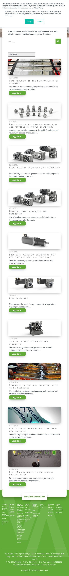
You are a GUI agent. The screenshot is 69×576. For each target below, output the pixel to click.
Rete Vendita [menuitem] (59, 509)
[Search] (31, 42)
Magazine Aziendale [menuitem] (35, 516)
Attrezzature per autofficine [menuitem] (21, 518)
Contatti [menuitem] (58, 504)
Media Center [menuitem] (36, 513)
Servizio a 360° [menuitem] (27, 506)
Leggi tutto (16, 93)
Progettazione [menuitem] (28, 512)
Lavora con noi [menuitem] (5, 523)
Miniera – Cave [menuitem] (19, 539)
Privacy (44, 565)
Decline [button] (39, 21)
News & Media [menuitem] (35, 505)
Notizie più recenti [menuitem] (35, 507)
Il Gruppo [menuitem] (4, 504)
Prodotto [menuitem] (50, 512)
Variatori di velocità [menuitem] (12, 512)
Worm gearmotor (18, 298)
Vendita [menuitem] (27, 515)
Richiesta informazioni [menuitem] (59, 506)
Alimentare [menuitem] (20, 513)
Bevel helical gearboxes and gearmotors (34, 168)
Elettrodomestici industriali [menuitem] (21, 530)
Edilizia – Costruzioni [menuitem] (20, 527)
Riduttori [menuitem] (11, 509)
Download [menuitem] (51, 504)
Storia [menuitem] (3, 512)
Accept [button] (29, 21)
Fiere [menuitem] (41, 504)
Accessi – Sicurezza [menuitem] (20, 510)
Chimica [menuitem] (19, 525)
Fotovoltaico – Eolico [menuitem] (21, 533)
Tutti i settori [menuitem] (20, 507)
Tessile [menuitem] (19, 542)
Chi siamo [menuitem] (4, 507)
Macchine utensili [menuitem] (19, 536)
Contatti (34, 559)
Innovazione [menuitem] (5, 521)
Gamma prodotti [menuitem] (11, 506)
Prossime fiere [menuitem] (42, 506)
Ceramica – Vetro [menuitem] (20, 522)
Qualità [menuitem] (4, 518)
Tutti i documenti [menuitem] (51, 506)
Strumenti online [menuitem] (27, 520)
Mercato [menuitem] (50, 515)
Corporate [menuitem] (50, 509)
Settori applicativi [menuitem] (20, 505)
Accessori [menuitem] (12, 515)
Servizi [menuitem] (27, 504)
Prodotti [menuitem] (11, 504)
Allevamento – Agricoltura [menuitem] (20, 516)
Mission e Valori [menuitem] (4, 509)
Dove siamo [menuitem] (59, 512)
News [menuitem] (34, 510)
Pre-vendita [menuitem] (28, 509)
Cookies (52, 565)
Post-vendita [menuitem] (28, 518)
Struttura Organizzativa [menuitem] (5, 515)
